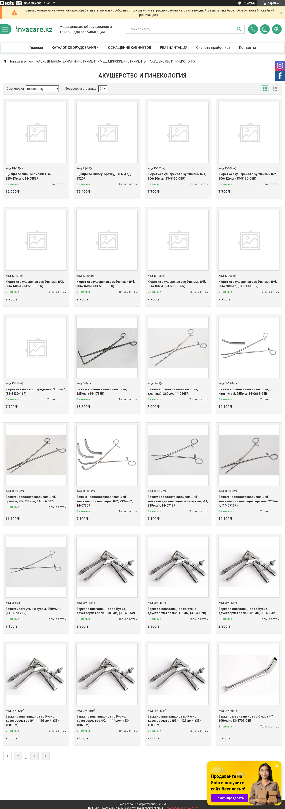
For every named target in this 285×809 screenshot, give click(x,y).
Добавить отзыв (277, 29)
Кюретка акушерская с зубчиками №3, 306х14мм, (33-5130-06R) (35, 284)
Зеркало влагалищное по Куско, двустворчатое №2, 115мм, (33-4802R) (177, 611)
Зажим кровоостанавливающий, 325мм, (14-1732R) (101, 391)
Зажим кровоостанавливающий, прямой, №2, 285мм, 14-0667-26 (31, 499)
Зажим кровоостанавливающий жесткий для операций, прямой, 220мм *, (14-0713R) (248, 501)
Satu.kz (162, 804)
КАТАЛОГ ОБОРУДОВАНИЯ (74, 48)
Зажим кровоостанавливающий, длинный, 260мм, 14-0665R (173, 391)
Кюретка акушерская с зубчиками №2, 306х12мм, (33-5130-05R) (247, 176)
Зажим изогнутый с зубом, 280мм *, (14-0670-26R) (33, 611)
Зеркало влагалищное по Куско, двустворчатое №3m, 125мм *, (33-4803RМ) (174, 721)
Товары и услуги (21, 61)
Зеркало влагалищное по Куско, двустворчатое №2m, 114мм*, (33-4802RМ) (102, 721)
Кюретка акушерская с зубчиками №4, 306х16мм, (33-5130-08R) (105, 284)
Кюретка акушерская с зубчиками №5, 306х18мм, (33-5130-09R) (177, 284)
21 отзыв (249, 3)
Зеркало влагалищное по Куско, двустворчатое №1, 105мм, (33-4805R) (105, 611)
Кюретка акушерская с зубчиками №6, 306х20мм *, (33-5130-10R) (247, 284)
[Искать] (239, 29)
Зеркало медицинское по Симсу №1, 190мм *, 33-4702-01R (246, 719)
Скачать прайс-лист (213, 48)
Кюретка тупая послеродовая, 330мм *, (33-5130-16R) (36, 391)
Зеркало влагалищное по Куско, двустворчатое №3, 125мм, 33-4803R (246, 611)
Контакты (247, 48)
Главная (36, 48)
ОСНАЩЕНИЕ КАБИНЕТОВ (129, 48)
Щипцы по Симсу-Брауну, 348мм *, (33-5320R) (106, 176)
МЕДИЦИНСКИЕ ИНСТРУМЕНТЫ (123, 61)
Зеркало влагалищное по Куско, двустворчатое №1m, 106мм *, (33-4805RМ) (32, 721)
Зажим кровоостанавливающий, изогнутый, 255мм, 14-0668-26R (243, 391)
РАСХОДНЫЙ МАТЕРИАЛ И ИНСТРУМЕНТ (66, 61)
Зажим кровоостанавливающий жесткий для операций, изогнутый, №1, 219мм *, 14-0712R (178, 501)
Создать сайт (32, 3)
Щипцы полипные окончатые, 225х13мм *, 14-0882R (29, 176)
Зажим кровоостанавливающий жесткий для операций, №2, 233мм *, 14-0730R (104, 501)
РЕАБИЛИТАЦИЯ (173, 48)
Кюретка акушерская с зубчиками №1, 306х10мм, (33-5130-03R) (177, 176)
